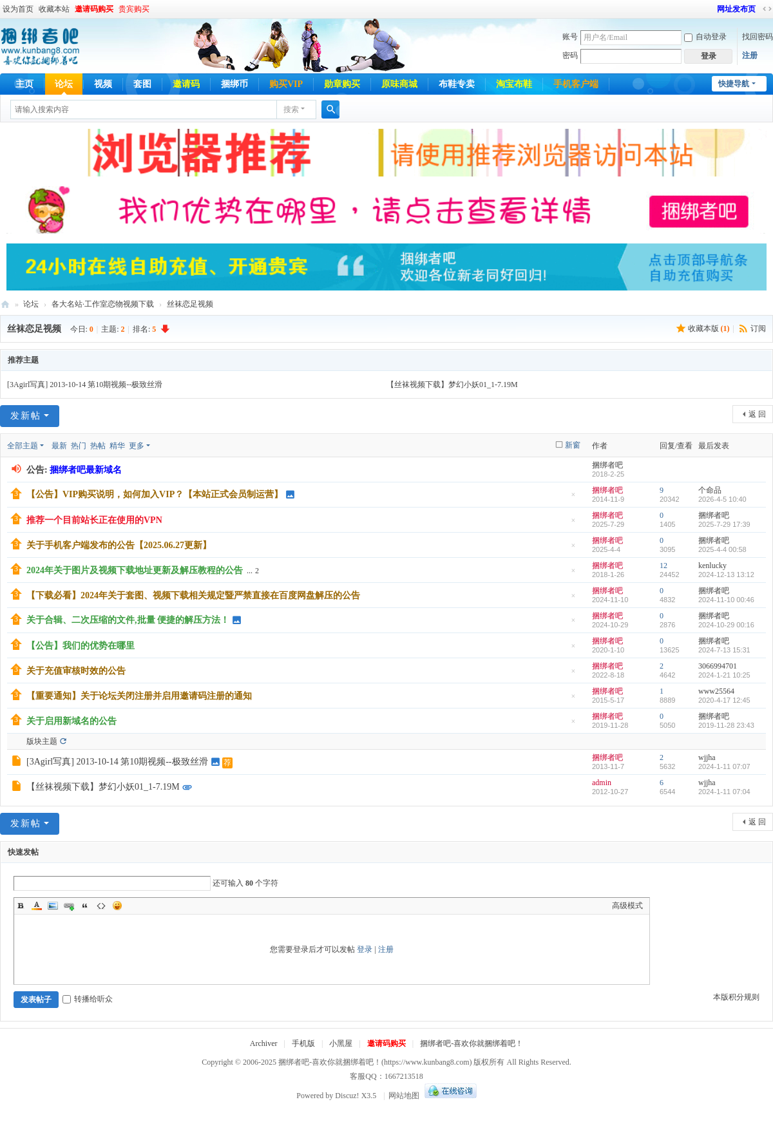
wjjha (707, 757)
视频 (103, 84)
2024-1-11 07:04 (724, 791)
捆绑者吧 (5, 304)
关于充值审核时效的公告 (76, 671)
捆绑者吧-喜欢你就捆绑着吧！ (471, 1043)
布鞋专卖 (457, 84)
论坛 (64, 84)
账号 (570, 36)
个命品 (709, 490)
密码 (570, 55)
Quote (85, 905)
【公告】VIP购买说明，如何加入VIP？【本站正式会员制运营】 (154, 494)
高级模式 (627, 905)
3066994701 (717, 665)
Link (68, 905)
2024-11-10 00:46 (726, 600)
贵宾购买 (134, 9)
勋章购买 (342, 84)
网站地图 (403, 1095)
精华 (117, 445)
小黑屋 (340, 1043)
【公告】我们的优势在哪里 (80, 646)
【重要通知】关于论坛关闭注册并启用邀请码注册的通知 (139, 696)
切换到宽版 (767, 9)
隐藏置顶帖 (573, 498)
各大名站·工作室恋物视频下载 (103, 304)
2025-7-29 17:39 (724, 524)
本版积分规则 (736, 997)
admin (601, 782)
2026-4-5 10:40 (722, 499)
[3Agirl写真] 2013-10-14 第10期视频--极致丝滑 (84, 384)
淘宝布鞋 (514, 84)
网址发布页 (736, 9)
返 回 (757, 414)
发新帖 (25, 416)
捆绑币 (234, 84)
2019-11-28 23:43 (726, 725)
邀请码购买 (94, 9)
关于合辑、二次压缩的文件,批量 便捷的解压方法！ (127, 620)
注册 (750, 55)
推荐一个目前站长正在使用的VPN (94, 520)
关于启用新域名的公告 (71, 721)
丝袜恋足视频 (190, 304)
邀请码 (186, 84)
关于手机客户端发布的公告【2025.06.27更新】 (118, 545)
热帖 (98, 445)
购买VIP (286, 84)
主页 (24, 84)
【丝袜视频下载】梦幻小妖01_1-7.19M (452, 384)
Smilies (117, 905)
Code (101, 905)
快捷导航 (733, 83)
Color (36, 905)
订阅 (758, 328)
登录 (364, 949)
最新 (59, 445)
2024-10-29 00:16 (726, 625)
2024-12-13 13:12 (726, 574)
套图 (142, 84)
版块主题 (41, 741)
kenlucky (712, 565)
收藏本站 (54, 9)
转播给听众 (87, 998)
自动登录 (705, 36)
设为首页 (18, 9)
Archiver (264, 1043)
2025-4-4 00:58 (722, 549)
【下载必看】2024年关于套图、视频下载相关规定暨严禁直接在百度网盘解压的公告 (193, 595)
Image (52, 905)
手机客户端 (575, 84)
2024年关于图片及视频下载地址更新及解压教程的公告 (134, 570)
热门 (78, 445)
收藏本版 (709, 328)
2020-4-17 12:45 (724, 700)
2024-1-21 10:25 (724, 675)
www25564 (716, 691)
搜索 (291, 109)
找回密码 (757, 36)
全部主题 (22, 445)
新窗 (572, 445)
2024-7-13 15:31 (724, 650)
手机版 (303, 1043)
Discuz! (347, 1095)
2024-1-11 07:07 (724, 766)
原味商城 (399, 84)
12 (663, 565)
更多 (136, 445)
